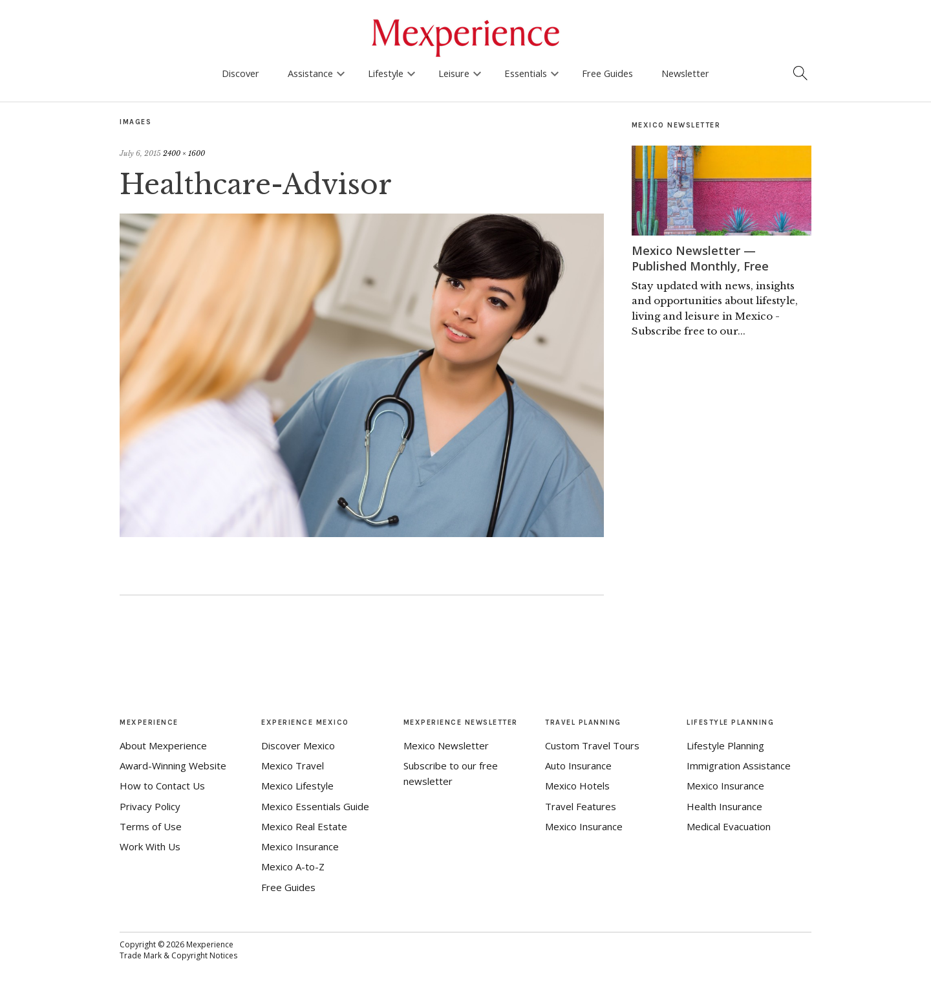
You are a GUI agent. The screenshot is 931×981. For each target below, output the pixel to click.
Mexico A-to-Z (293, 866)
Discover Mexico (298, 745)
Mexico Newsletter (446, 745)
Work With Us (150, 846)
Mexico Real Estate (304, 826)
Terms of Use (151, 826)
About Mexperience (163, 745)
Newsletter (685, 73)
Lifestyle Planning (725, 745)
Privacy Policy (150, 806)
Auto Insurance (578, 765)
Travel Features (580, 806)
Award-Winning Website (173, 765)
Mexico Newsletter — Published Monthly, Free (700, 258)
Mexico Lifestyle (297, 785)
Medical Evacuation (729, 826)
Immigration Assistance (739, 765)
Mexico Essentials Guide (315, 806)
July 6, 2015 (140, 153)
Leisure (453, 73)
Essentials (525, 73)
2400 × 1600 (184, 153)
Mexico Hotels (577, 785)
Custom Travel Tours (592, 745)
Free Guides (607, 73)
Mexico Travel (292, 765)
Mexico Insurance (300, 846)
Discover (240, 73)
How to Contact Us (162, 785)
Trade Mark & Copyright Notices (178, 955)
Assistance (310, 73)
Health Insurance (724, 806)
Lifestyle (385, 73)
